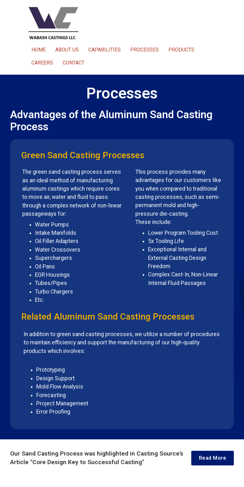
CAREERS (42, 63)
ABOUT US (67, 50)
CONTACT (74, 63)
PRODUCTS (181, 50)
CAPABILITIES (104, 50)
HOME (38, 50)
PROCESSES (144, 50)
